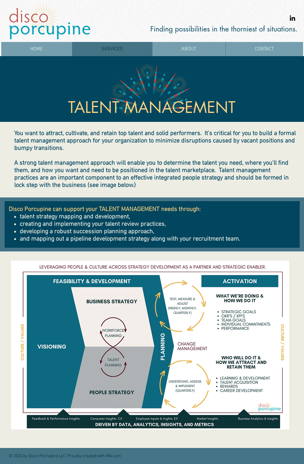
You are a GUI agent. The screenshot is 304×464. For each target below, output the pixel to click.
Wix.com (113, 456)
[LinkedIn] (292, 18)
